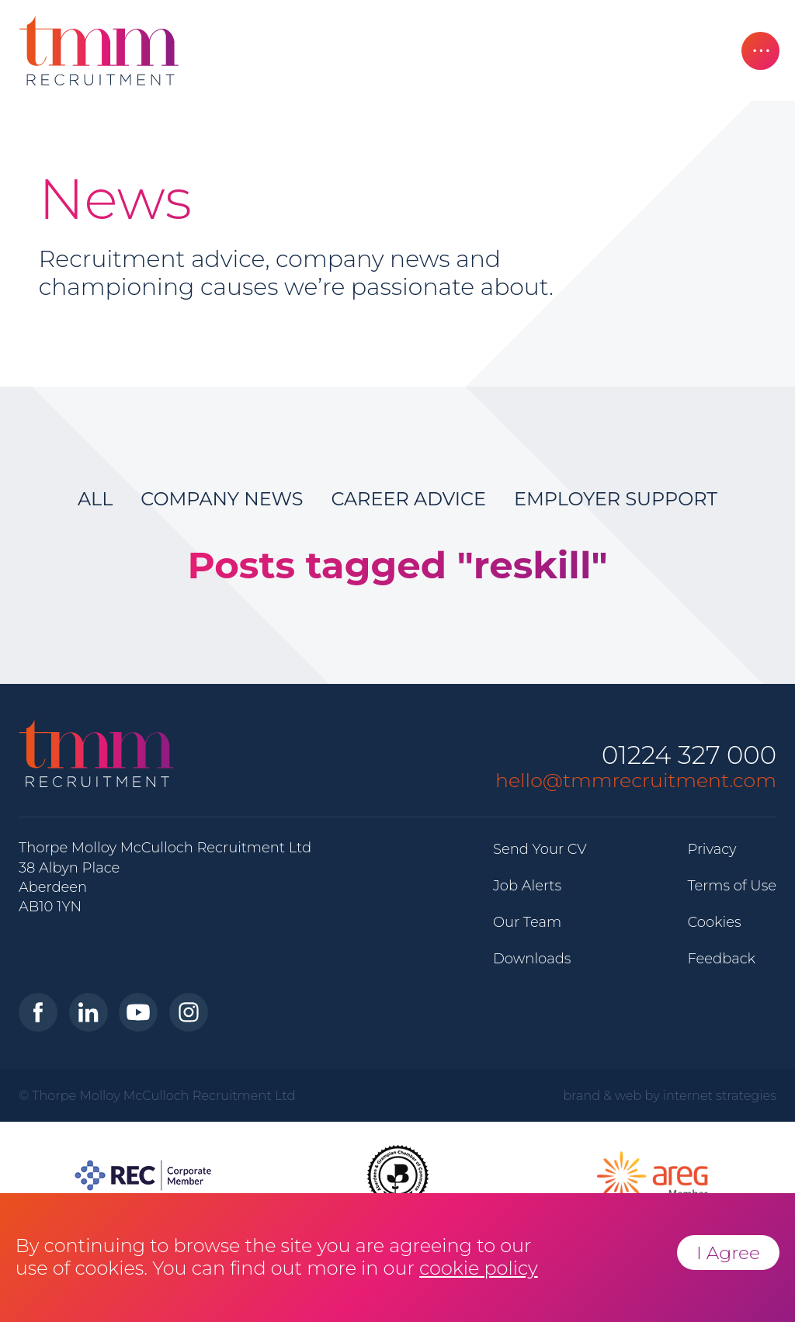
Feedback (721, 958)
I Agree (728, 1252)
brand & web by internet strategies (669, 1095)
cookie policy (478, 1268)
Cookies (714, 922)
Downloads (532, 958)
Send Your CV (540, 849)
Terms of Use (731, 885)
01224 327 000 (689, 755)
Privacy (711, 849)
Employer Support (615, 499)
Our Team (527, 922)
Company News (222, 499)
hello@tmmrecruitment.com (635, 780)
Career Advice (408, 499)
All (95, 499)
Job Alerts (527, 885)
